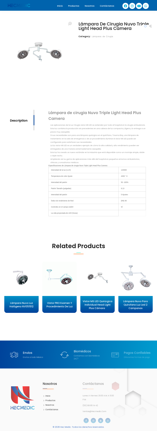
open (70, 23)
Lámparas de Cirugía (102, 36)
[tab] (19, 120)
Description (19, 120)
